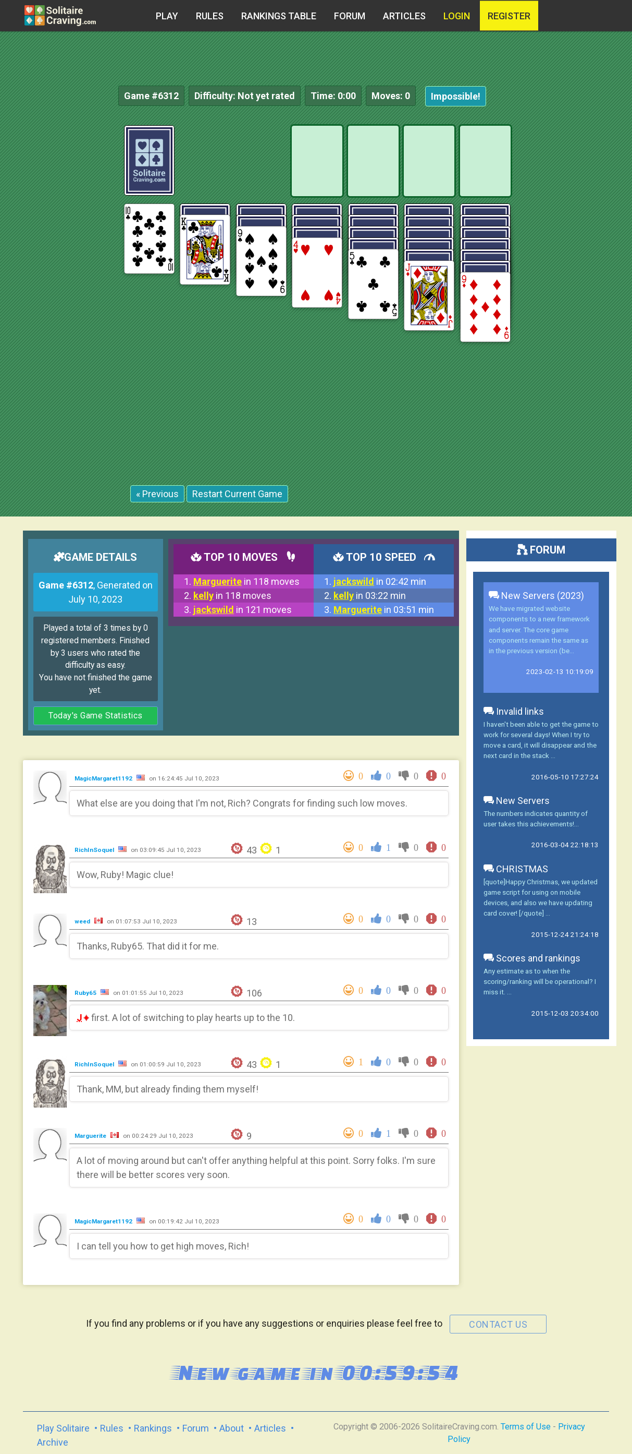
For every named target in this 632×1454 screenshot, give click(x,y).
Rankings (153, 1428)
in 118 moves (246, 581)
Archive (52, 1442)
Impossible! (455, 96)
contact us (498, 1324)
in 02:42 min (379, 581)
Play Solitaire (63, 1428)
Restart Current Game (237, 493)
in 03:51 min (383, 609)
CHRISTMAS (516, 868)
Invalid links (514, 711)
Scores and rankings (532, 958)
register (509, 15)
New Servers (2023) (536, 595)
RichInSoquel (95, 850)
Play (167, 15)
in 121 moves (242, 609)
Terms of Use (526, 1427)
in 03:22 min (369, 595)
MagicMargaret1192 (104, 778)
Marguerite (91, 1135)
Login (456, 15)
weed (83, 921)
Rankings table (278, 15)
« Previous (157, 493)
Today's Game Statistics (95, 715)
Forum (349, 15)
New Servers (517, 800)
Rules (210, 15)
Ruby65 (86, 992)
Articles (404, 15)
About (231, 1428)
